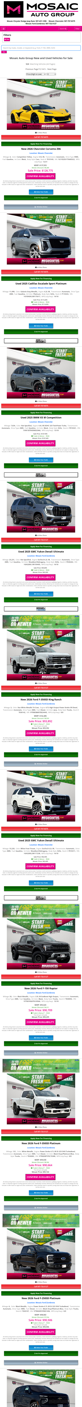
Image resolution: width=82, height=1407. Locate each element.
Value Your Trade (41, 192)
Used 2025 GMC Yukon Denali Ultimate (41, 551)
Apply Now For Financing (41, 144)
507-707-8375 (42, 137)
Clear (7, 39)
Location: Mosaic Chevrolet (41, 153)
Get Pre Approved (41, 198)
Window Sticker (40, 207)
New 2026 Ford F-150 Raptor (41, 988)
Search (63, 29)
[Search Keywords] (4, 52)
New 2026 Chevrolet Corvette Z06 (41, 148)
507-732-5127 (42, 540)
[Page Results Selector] (51, 74)
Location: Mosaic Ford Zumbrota (41, 556)
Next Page (51, 69)
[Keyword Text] (41, 48)
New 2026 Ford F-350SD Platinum (41, 1143)
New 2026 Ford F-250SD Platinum (41, 1298)
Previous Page (32, 69)
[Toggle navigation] (3, 29)
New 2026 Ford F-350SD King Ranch (41, 699)
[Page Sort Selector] (36, 74)
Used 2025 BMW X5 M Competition (41, 417)
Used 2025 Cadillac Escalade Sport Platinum (41, 283)
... (46, 69)
